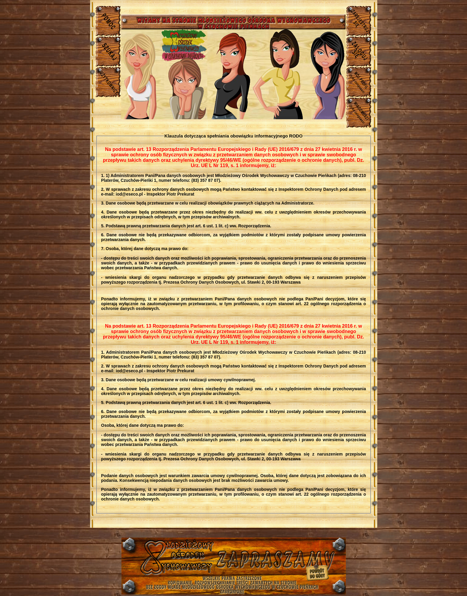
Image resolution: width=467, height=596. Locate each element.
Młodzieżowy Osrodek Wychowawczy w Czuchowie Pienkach (234, 560)
